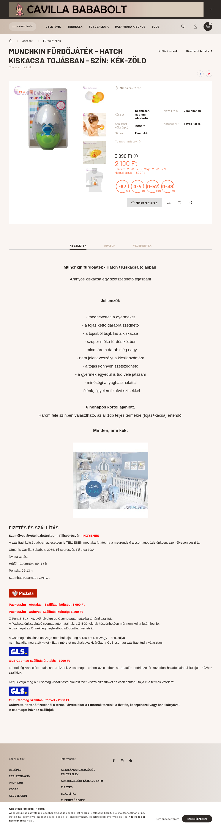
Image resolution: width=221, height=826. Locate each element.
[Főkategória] (10, 40)
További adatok (128, 141)
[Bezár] (211, 9)
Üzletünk (53, 26)
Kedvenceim (18, 795)
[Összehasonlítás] (168, 202)
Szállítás (68, 793)
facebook (113, 760)
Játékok (27, 40)
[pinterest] (209, 73)
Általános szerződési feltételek (78, 772)
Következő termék (199, 50)
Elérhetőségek (73, 800)
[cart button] (208, 26)
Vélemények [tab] (142, 245)
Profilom (16, 782)
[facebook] (200, 73)
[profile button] (195, 26)
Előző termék (168, 50)
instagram (122, 760)
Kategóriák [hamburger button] (22, 26)
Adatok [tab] (109, 245)
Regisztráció (19, 776)
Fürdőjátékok (52, 40)
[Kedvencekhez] (179, 202)
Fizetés (67, 787)
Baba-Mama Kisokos (130, 26)
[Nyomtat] (190, 202)
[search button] (183, 26)
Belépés (15, 769)
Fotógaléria (99, 26)
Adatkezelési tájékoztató (82, 780)
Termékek (74, 26)
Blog (155, 26)
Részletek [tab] (78, 245)
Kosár (14, 789)
